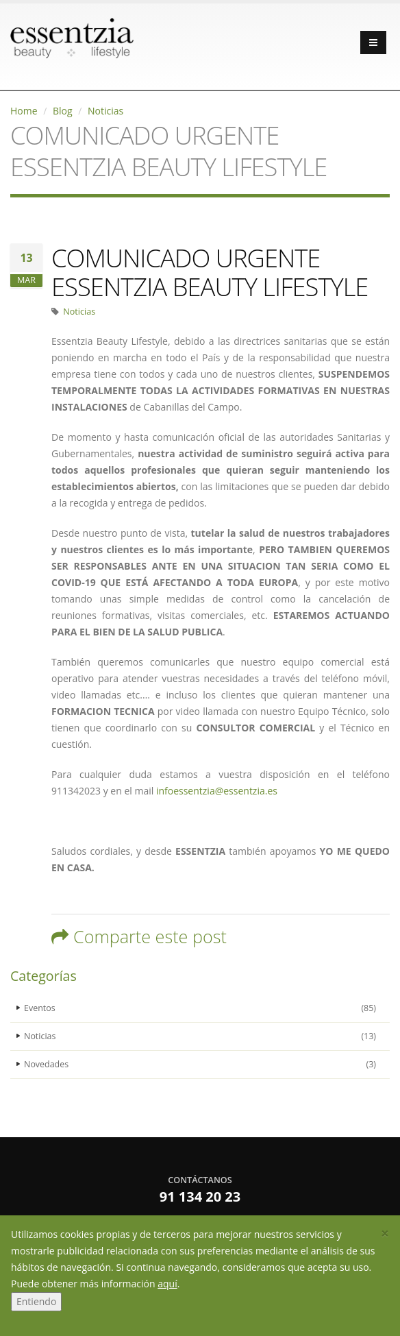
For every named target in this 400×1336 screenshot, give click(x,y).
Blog (63, 110)
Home (24, 110)
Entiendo (36, 1301)
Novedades (200, 1064)
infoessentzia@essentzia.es (216, 790)
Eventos (200, 1008)
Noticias (105, 110)
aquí (167, 1283)
